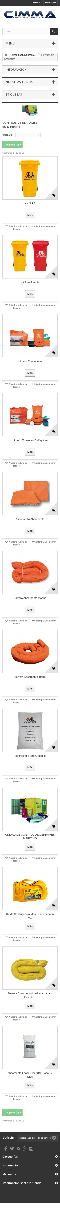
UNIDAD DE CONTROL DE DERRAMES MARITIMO (30, 836)
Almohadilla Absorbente (30, 519)
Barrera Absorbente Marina (30, 598)
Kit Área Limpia (30, 282)
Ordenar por (8, 135)
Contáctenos (37, 3)
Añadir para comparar (45, 226)
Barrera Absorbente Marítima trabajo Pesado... (30, 995)
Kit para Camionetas (30, 361)
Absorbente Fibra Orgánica (30, 755)
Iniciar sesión (50, 3)
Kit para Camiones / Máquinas (30, 440)
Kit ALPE (30, 203)
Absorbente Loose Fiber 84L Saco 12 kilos (30, 1075)
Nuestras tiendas (20, 82)
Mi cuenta (9, 1174)
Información (16, 69)
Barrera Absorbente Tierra (30, 676)
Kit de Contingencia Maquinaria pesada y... (30, 916)
